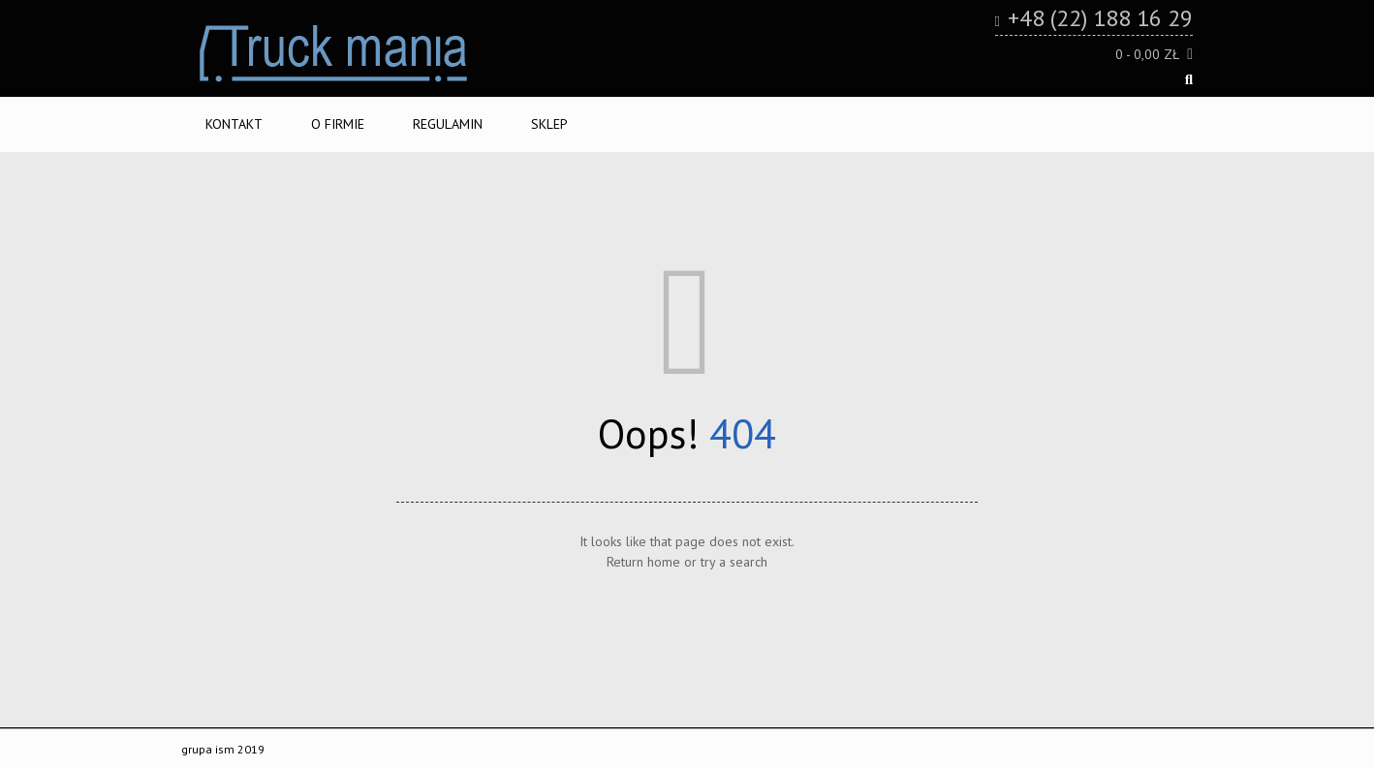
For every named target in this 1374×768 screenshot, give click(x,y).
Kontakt (234, 124)
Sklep (549, 124)
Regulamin (448, 124)
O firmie (337, 124)
